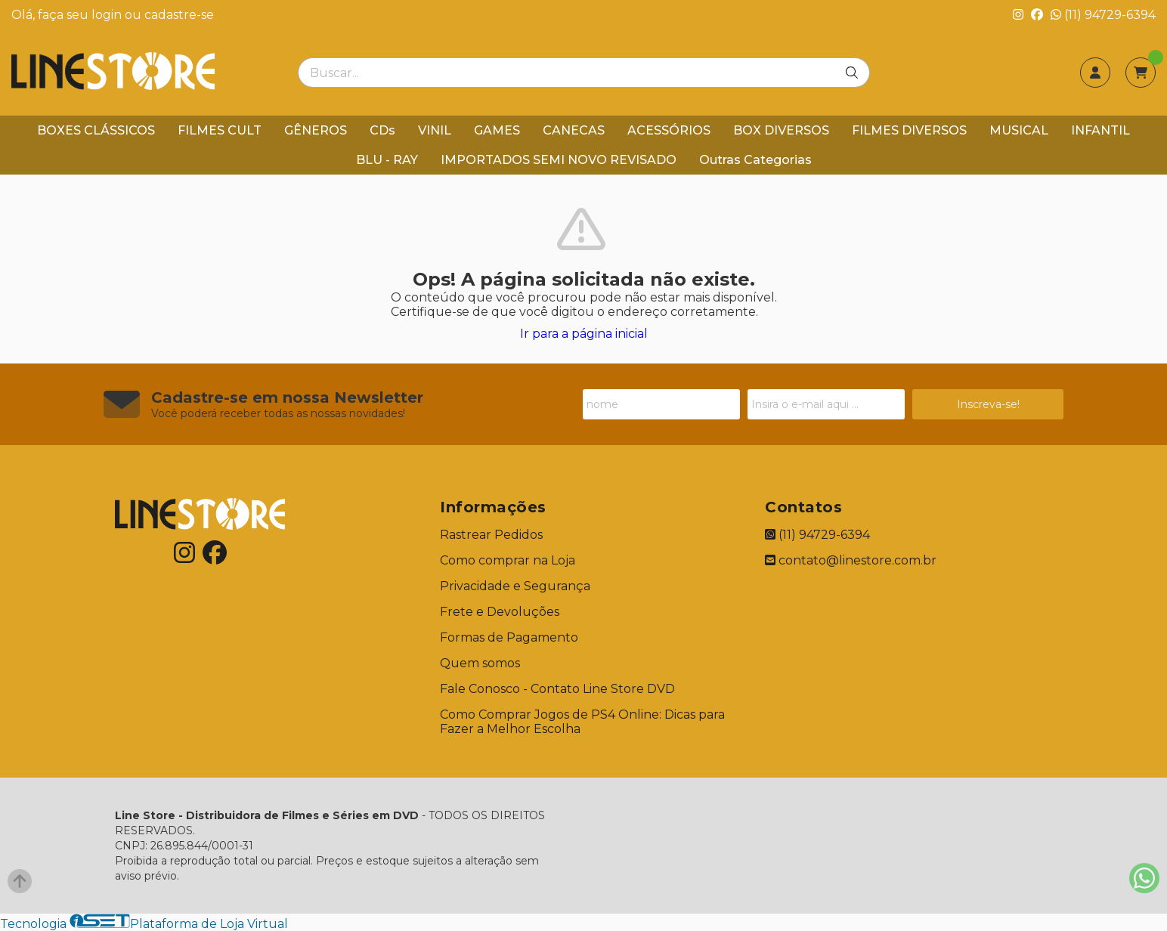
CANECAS (574, 130)
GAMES (497, 130)
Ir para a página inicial (584, 333)
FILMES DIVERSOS (909, 130)
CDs (382, 130)
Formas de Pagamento (509, 637)
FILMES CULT (220, 130)
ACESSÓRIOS (668, 130)
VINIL (434, 130)
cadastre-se (179, 15)
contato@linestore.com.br (850, 560)
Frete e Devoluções (499, 612)
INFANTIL (1100, 130)
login (108, 15)
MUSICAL (1018, 130)
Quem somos (480, 663)
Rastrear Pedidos (491, 534)
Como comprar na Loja (507, 560)
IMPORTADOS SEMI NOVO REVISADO (558, 160)
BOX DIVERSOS (781, 130)
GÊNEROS (315, 130)
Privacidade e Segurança (515, 586)
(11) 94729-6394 (1103, 15)
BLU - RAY (387, 160)
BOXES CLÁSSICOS (96, 130)
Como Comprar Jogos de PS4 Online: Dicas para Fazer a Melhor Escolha (582, 721)
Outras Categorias (755, 160)
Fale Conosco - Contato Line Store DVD (557, 689)
